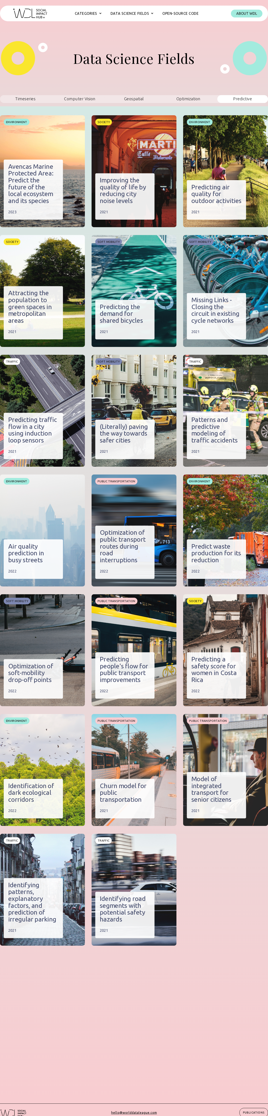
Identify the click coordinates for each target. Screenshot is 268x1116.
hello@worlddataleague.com (134, 1112)
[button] (88, 13)
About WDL (246, 13)
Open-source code (180, 13)
